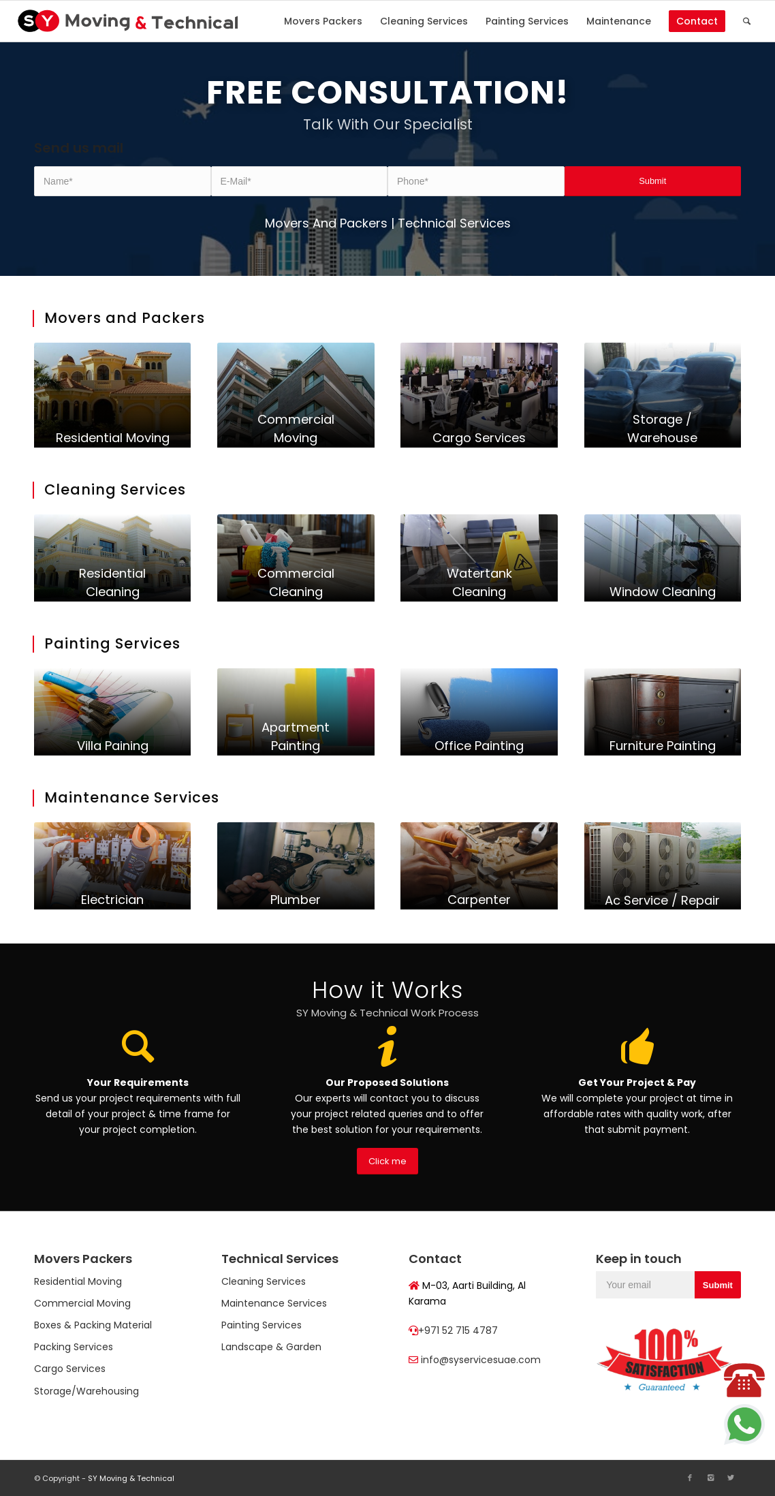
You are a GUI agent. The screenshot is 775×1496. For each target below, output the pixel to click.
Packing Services (73, 1347)
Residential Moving (78, 1281)
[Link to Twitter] (731, 1477)
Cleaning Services (263, 1281)
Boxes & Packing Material (93, 1325)
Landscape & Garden (271, 1347)
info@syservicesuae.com (481, 1360)
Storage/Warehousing (86, 1391)
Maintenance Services (274, 1303)
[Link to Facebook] (690, 1477)
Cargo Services (70, 1368)
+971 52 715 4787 (458, 1330)
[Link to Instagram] (710, 1477)
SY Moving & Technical (131, 1478)
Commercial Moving (82, 1303)
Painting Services (261, 1325)
